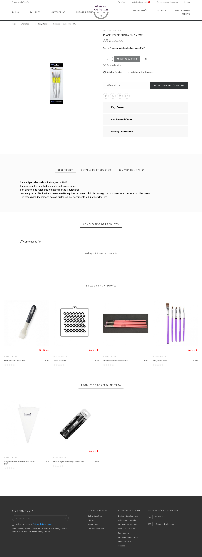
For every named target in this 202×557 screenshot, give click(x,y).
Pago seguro (123, 533)
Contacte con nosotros (128, 537)
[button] (146, 59)
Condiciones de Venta (128, 524)
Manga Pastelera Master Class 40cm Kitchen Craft (19, 462)
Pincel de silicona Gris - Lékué (14, 360)
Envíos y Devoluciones (128, 516)
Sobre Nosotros (95, 516)
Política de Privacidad (127, 520)
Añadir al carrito (127, 58)
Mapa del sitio (124, 541)
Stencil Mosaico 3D (60, 360)
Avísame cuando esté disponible (169, 85)
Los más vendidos (96, 529)
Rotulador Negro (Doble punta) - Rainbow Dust (68, 461)
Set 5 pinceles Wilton (160, 360)
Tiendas (121, 546)
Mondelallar (112, 30)
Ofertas (91, 520)
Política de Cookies (126, 529)
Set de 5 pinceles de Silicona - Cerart (115, 360)
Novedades (93, 524)
